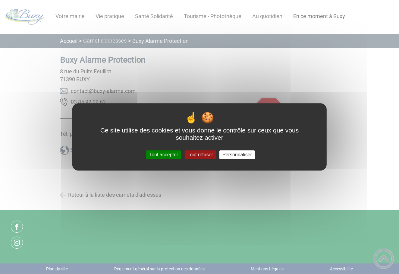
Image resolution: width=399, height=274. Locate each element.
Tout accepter (163, 154)
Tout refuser (200, 154)
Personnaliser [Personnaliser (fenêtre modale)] (237, 154)
